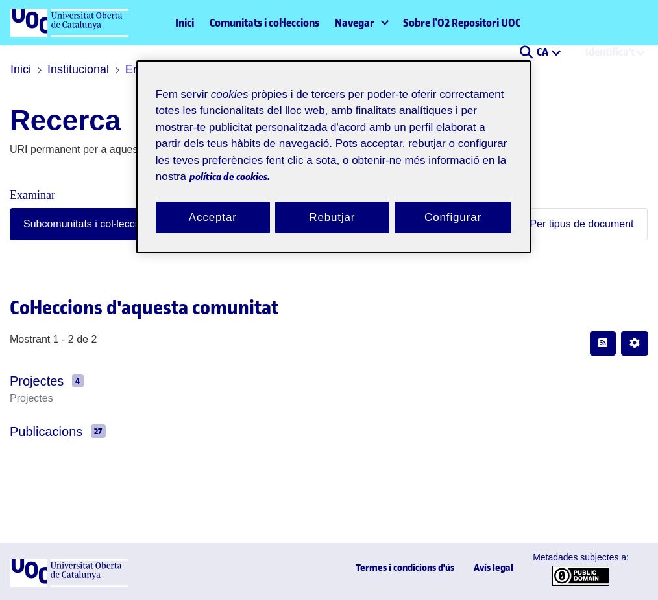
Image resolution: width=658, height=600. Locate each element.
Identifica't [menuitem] (610, 52)
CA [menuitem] (543, 52)
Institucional (73, 69)
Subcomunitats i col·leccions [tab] (77, 224)
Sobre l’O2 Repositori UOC (461, 23)
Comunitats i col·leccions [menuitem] (264, 23)
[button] (526, 53)
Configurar (453, 201)
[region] (333, 149)
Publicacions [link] (40, 431)
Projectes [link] (33, 380)
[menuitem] (361, 22)
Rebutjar (332, 201)
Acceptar (213, 201)
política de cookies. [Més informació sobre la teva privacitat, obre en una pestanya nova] (329, 161)
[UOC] (69, 584)
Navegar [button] (354, 23)
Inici (184, 23)
